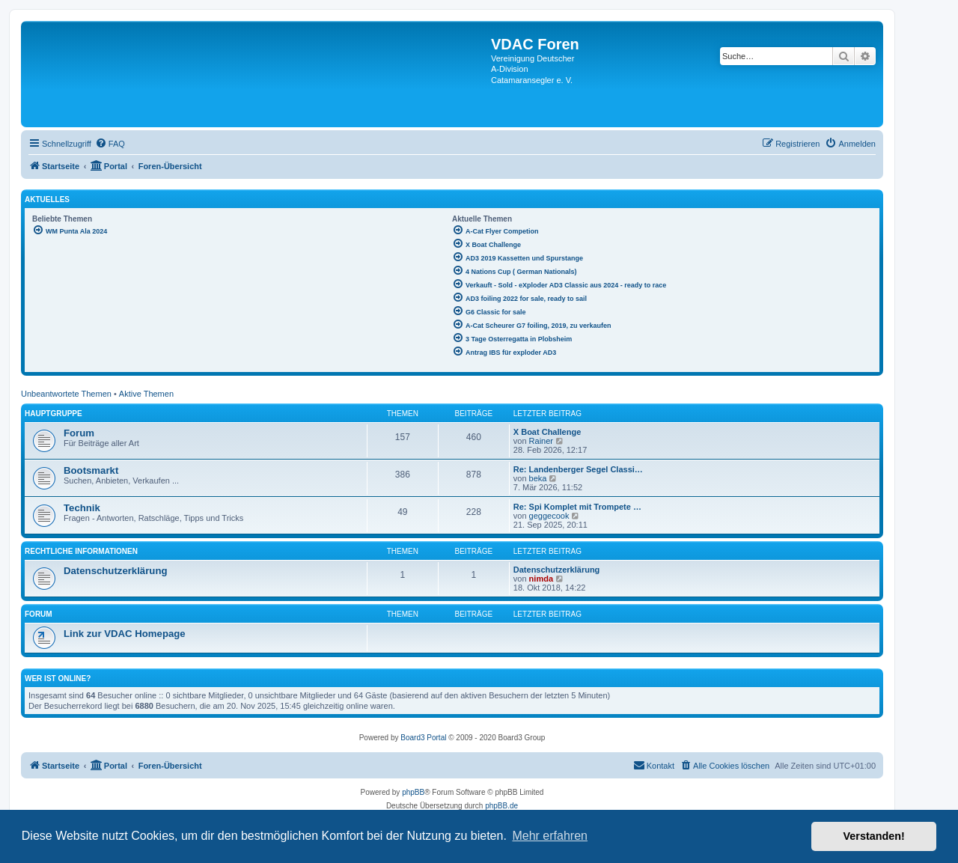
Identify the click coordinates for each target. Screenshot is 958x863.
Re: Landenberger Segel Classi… (578, 469)
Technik (82, 507)
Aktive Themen (146, 393)
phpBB (413, 792)
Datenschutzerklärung (116, 570)
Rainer (541, 440)
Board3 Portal (423, 738)
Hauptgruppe (53, 413)
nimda (541, 578)
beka (538, 478)
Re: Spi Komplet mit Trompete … (577, 506)
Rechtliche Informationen (81, 551)
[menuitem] (110, 144)
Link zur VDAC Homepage (125, 633)
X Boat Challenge (547, 431)
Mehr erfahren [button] (550, 835)
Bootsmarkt (91, 470)
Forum (79, 433)
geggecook (549, 515)
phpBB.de (501, 806)
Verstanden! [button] (874, 836)
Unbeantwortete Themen (66, 393)
